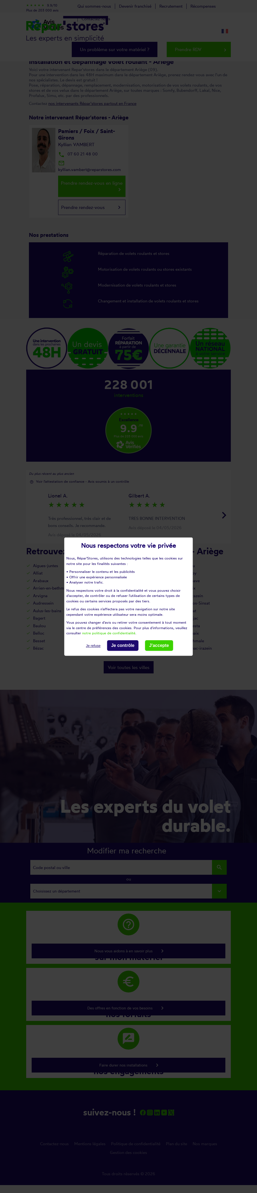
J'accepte (159, 645)
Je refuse (93, 646)
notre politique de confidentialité (108, 633)
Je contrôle (122, 645)
